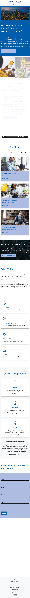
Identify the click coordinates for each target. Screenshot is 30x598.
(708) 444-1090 (16, 581)
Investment (15, 595)
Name (2, 479)
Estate (15, 597)
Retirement (15, 594)
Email (2, 487)
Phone (2, 495)
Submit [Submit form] (4, 513)
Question (3, 502)
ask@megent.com (15, 589)
